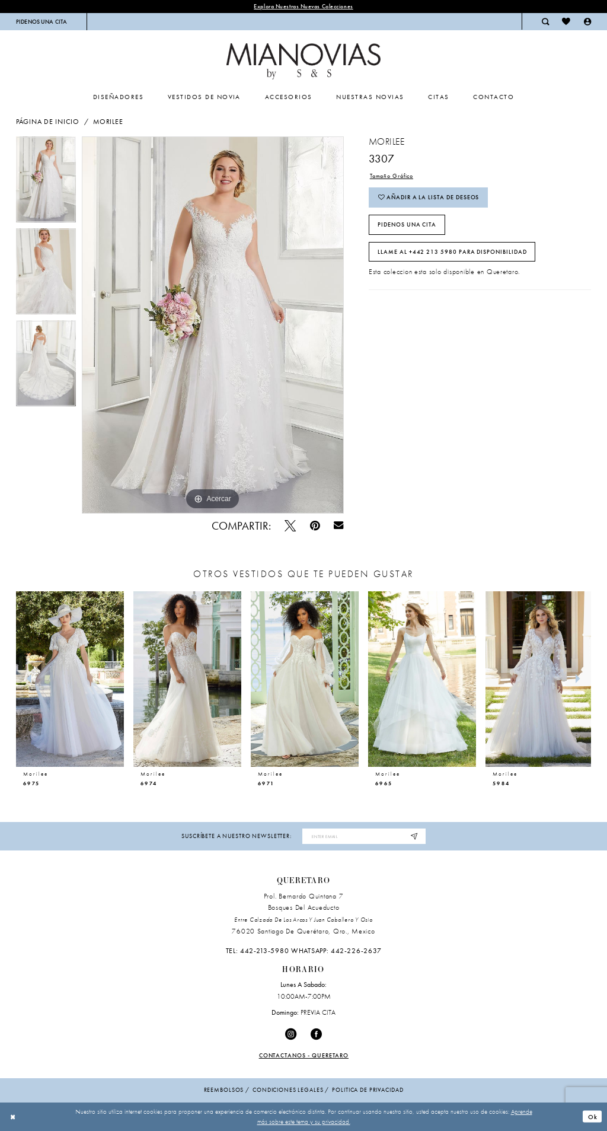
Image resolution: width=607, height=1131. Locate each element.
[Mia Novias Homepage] (303, 61)
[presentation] (70, 678)
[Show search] (545, 21)
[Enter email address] (363, 836)
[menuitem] (41, 21)
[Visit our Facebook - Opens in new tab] (316, 1034)
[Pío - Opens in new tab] (290, 526)
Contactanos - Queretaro (304, 1055)
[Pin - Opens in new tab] (315, 526)
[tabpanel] (46, 182)
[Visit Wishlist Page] (566, 21)
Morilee (108, 121)
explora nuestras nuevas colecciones (303, 6)
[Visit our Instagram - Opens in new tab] (291, 1034)
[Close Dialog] (13, 1116)
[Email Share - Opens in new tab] (339, 525)
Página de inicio (47, 121)
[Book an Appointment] (41, 21)
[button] (587, 21)
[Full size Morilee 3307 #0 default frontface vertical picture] (212, 325)
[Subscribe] (415, 836)
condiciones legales (288, 1090)
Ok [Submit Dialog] (593, 1117)
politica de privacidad (367, 1090)
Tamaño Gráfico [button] (391, 176)
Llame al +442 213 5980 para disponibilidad (452, 252)
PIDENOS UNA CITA (407, 224)
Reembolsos (224, 1090)
